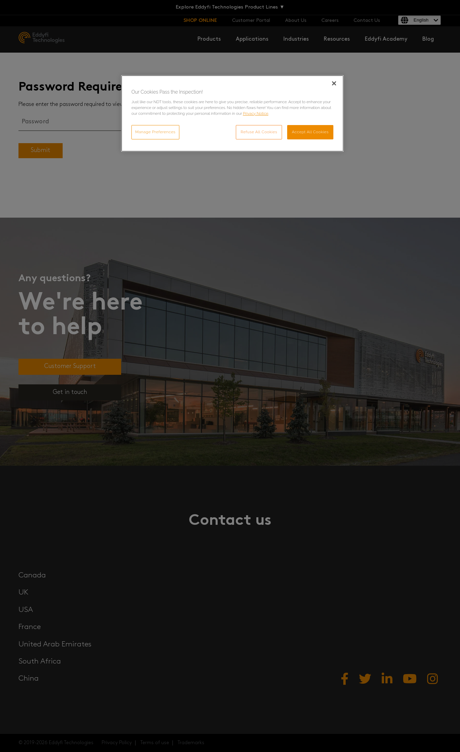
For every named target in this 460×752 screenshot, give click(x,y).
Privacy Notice (255, 113)
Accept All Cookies (310, 131)
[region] (232, 113)
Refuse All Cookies (259, 131)
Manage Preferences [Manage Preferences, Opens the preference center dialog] (155, 131)
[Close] (334, 83)
